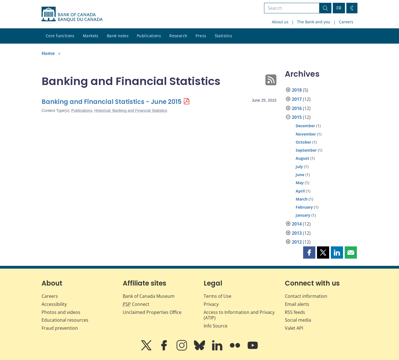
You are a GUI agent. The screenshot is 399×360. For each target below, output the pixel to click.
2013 (297, 233)
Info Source (215, 326)
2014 (297, 224)
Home (48, 53)
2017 (297, 99)
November (306, 134)
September (306, 150)
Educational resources (65, 320)
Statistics (223, 35)
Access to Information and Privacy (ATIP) (239, 315)
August (302, 158)
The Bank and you (313, 21)
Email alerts (297, 304)
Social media (298, 320)
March (302, 199)
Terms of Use (217, 296)
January (303, 215)
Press (201, 35)
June (300, 174)
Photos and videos (61, 312)
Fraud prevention (60, 328)
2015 (297, 117)
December (305, 125)
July (299, 166)
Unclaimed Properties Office (152, 312)
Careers (346, 21)
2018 (297, 90)
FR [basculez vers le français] (338, 8)
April (300, 191)
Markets (91, 35)
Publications (149, 35)
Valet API (294, 328)
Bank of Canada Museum (149, 296)
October (303, 142)
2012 (297, 242)
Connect (136, 304)
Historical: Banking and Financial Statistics (130, 110)
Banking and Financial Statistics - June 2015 (111, 102)
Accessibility (54, 304)
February (304, 207)
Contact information (306, 296)
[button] (309, 252)
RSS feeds (295, 312)
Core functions (60, 35)
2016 (297, 108)
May (300, 182)
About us (280, 21)
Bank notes (118, 35)
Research (178, 35)
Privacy (211, 304)
